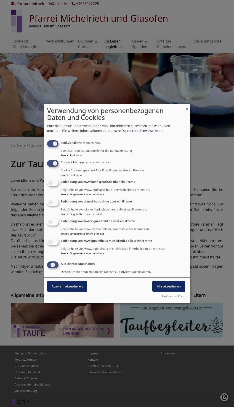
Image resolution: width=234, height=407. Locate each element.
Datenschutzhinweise (138, 130)
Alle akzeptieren (169, 286)
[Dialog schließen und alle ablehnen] (186, 107)
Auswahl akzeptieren (67, 286)
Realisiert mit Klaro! (173, 296)
